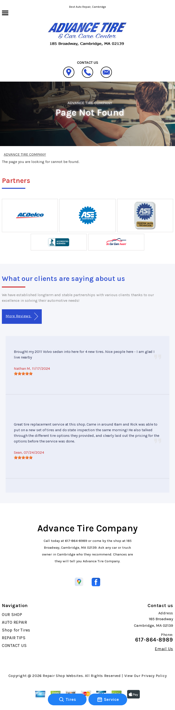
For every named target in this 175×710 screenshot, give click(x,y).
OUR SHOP (12, 614)
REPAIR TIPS (14, 637)
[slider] (23, 373)
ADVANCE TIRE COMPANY (90, 102)
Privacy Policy (154, 675)
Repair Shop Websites (63, 675)
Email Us (164, 649)
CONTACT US (14, 645)
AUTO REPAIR (14, 622)
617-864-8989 (76, 541)
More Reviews (22, 316)
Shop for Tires (16, 630)
